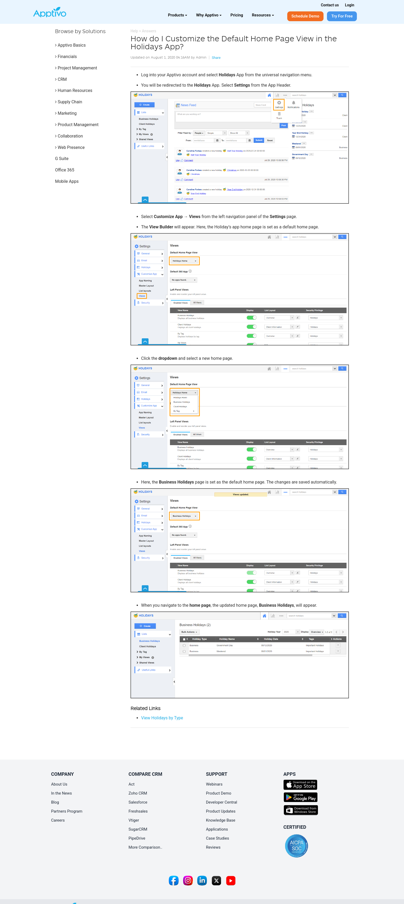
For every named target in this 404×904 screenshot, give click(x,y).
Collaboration (69, 136)
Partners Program (66, 811)
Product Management (76, 124)
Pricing (237, 15)
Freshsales (138, 811)
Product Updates (221, 811)
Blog (55, 802)
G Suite (62, 158)
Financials (66, 56)
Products (177, 15)
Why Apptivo (209, 15)
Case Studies (217, 838)
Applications (217, 829)
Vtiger (134, 820)
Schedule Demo (305, 16)
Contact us (330, 5)
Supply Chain (68, 101)
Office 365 (64, 169)
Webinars (214, 784)
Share (216, 58)
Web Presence (70, 147)
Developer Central (221, 802)
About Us (59, 784)
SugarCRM (138, 829)
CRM (61, 79)
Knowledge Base (220, 820)
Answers (149, 31)
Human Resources (73, 90)
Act (132, 784)
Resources (263, 15)
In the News (61, 793)
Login (349, 5)
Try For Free (342, 16)
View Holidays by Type (162, 717)
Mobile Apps (67, 181)
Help (134, 31)
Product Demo (218, 793)
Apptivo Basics (70, 45)
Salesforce (138, 802)
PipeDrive (137, 838)
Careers (58, 820)
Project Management (76, 67)
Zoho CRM (138, 793)
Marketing (66, 113)
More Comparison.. (146, 847)
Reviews (213, 847)
